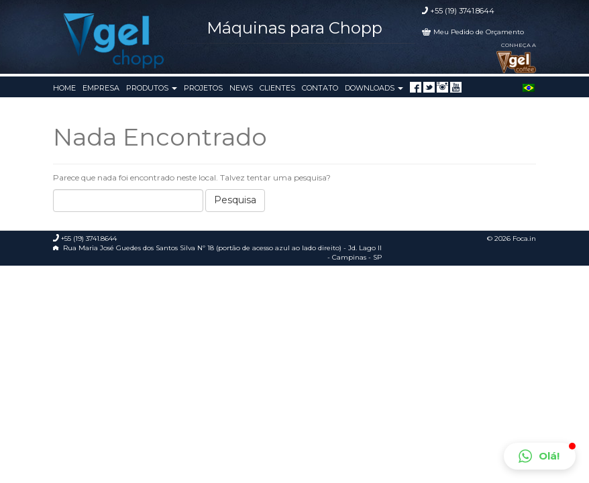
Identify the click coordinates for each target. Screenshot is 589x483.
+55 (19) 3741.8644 (462, 10)
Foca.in (524, 238)
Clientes (277, 88)
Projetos (203, 88)
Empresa (101, 88)
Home (64, 88)
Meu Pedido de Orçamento (478, 32)
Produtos (151, 88)
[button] (540, 456)
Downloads (374, 88)
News (241, 88)
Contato (320, 88)
